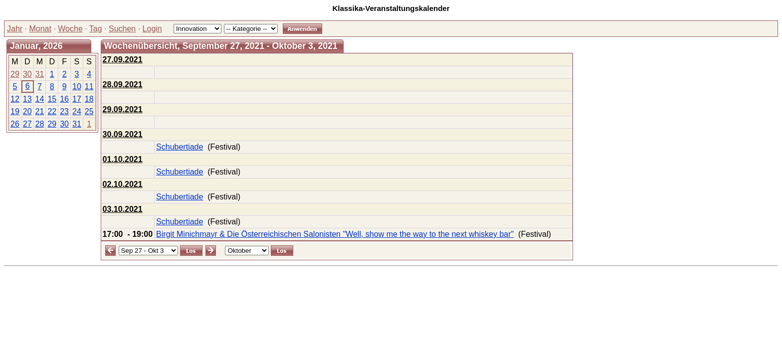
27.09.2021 (123, 59)
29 (14, 74)
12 (14, 99)
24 (76, 111)
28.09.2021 (123, 84)
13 (27, 99)
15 (51, 99)
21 (39, 111)
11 (89, 86)
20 (27, 111)
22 (51, 111)
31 (39, 74)
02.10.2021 (123, 184)
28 (39, 124)
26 (14, 124)
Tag (95, 28)
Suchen (122, 28)
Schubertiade (179, 147)
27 (27, 124)
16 (64, 99)
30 (27, 74)
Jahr (14, 28)
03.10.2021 (123, 209)
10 (76, 86)
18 (89, 99)
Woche (70, 28)
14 (39, 99)
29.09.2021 (123, 109)
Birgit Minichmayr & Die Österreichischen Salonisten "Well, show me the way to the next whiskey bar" (335, 234)
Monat (40, 28)
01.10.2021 (123, 159)
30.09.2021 (123, 134)
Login (152, 28)
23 (64, 111)
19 (14, 111)
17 (76, 99)
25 (89, 111)
